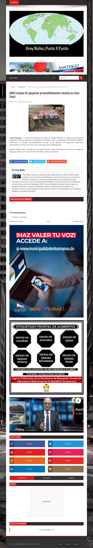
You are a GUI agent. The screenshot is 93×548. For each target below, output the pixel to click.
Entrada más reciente (16, 221)
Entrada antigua (78, 221)
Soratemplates (47, 530)
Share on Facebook (18, 161)
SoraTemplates (21, 544)
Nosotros (68, 544)
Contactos (76, 544)
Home (13, 87)
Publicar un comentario (19, 217)
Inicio (48, 221)
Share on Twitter (36, 161)
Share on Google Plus (56, 161)
